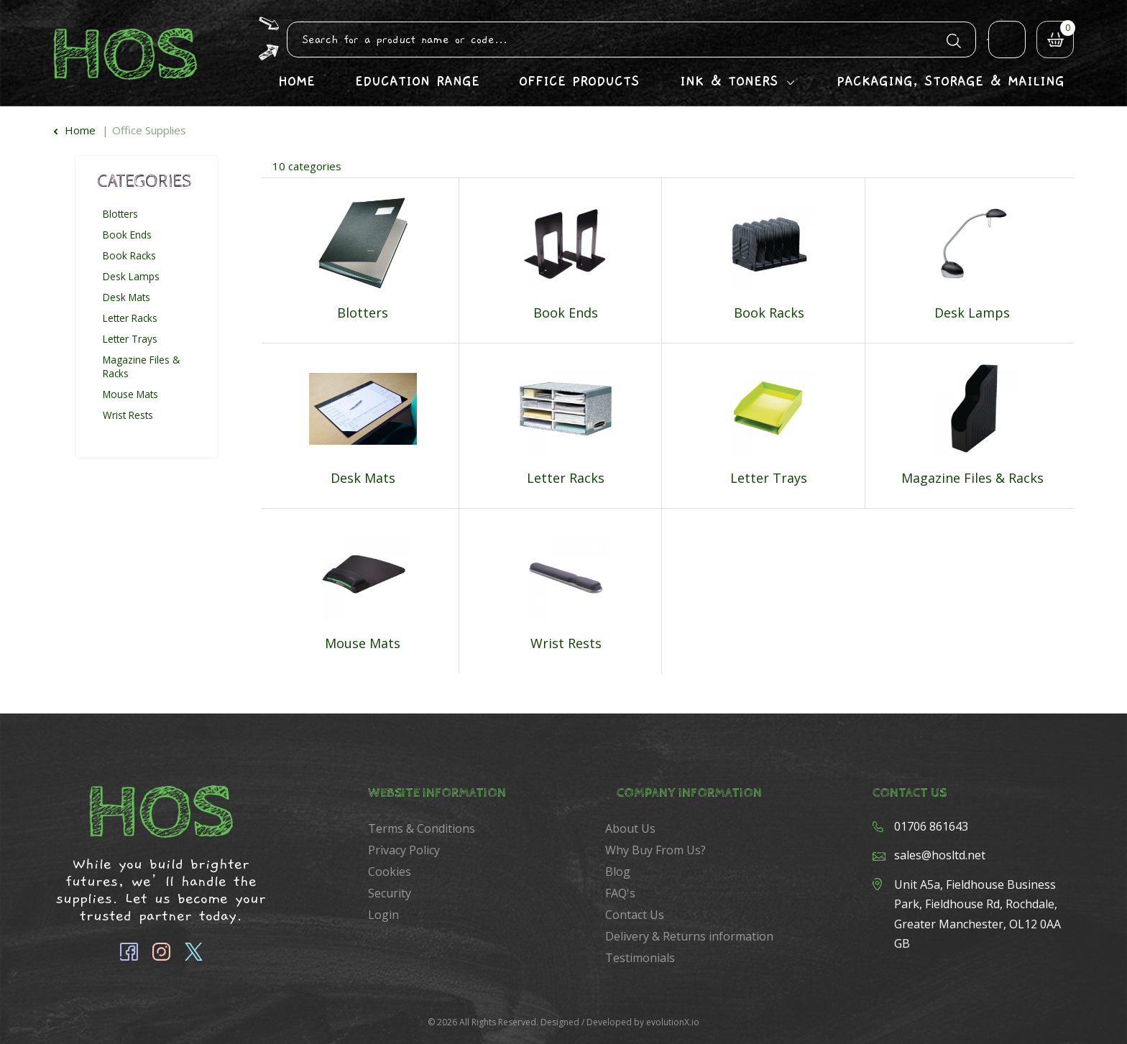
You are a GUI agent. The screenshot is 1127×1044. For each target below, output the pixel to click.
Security (389, 893)
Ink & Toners (729, 81)
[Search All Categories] (631, 39)
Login (383, 914)
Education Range (417, 81)
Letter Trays (130, 339)
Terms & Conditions (421, 828)
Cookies (389, 871)
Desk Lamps (131, 276)
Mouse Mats (130, 394)
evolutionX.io (672, 1022)
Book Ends (127, 234)
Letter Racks (130, 318)
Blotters (120, 214)
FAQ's (620, 893)
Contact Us (634, 914)
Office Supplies (149, 130)
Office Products (579, 81)
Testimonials (640, 958)
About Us (630, 828)
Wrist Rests (128, 415)
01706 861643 (931, 826)
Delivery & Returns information (689, 936)
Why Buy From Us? (655, 850)
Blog (617, 871)
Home (296, 81)
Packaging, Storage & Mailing (950, 81)
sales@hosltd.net (939, 855)
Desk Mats (126, 297)
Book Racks (129, 255)
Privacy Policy (404, 850)
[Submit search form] (953, 39)
